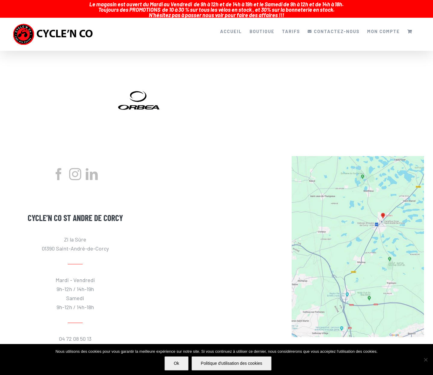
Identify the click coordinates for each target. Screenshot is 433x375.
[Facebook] (59, 170)
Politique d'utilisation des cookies (231, 363)
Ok (176, 363)
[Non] (425, 360)
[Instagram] (75, 170)
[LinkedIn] (92, 170)
